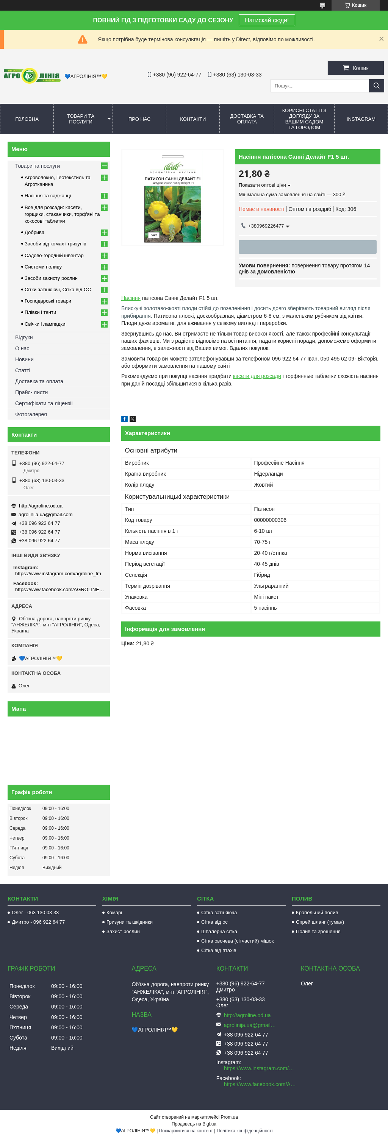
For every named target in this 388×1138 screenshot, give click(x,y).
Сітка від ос (214, 922)
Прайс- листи (31, 392)
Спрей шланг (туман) (320, 922)
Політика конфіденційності (245, 1130)
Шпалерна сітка (219, 931)
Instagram (361, 119)
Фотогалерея (31, 414)
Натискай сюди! (267, 20)
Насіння (131, 298)
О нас (22, 348)
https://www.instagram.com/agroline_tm (58, 573)
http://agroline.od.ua (41, 506)
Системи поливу (43, 267)
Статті (22, 370)
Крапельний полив (317, 912)
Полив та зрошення (318, 931)
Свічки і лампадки (45, 324)
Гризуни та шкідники (129, 922)
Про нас (139, 119)
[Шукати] (376, 85)
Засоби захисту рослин (51, 278)
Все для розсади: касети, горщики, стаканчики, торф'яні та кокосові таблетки (62, 214)
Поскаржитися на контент (186, 1130)
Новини (24, 359)
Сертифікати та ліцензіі (44, 403)
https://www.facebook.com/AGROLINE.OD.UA (59, 589)
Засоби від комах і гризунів (55, 244)
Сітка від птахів (218, 950)
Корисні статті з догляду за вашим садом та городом (304, 119)
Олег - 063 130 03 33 (35, 912)
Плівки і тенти (40, 312)
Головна (27, 119)
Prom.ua (229, 1117)
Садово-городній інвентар (54, 255)
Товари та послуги (80, 119)
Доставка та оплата (247, 119)
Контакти (193, 119)
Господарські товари (48, 301)
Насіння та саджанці (48, 195)
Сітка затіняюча (219, 912)
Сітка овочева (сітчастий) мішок (237, 941)
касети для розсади (257, 376)
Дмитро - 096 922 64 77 (38, 922)
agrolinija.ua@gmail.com (46, 514)
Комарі (114, 912)
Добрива (34, 232)
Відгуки (24, 337)
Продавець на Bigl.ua (194, 1124)
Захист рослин (123, 931)
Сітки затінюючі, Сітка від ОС (58, 289)
